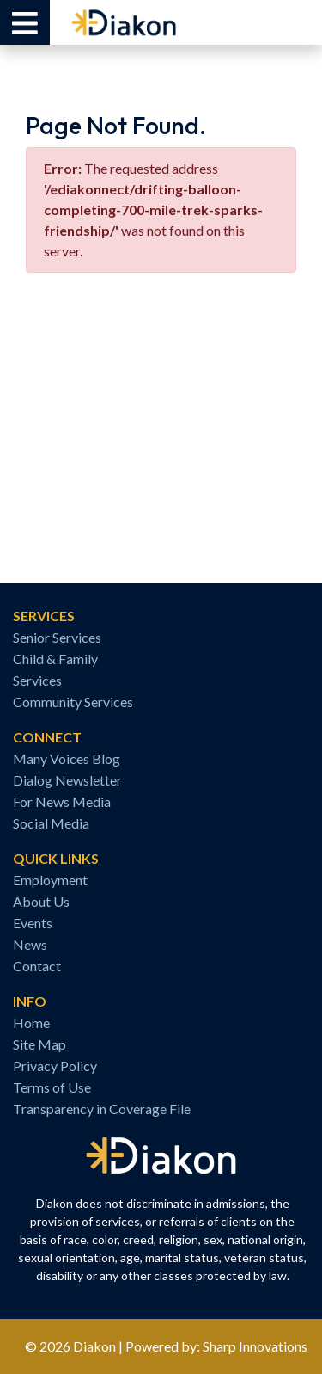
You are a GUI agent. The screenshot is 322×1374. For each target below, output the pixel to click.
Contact (37, 966)
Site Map (39, 1044)
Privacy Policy (55, 1065)
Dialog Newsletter (67, 780)
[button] (25, 22)
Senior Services (57, 637)
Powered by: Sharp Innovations (216, 1346)
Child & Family (55, 658)
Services (37, 680)
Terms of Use (52, 1087)
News (30, 944)
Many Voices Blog (66, 758)
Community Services (73, 701)
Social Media (51, 823)
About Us (41, 901)
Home (31, 1022)
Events (32, 923)
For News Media (62, 801)
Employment (50, 880)
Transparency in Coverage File (102, 1108)
